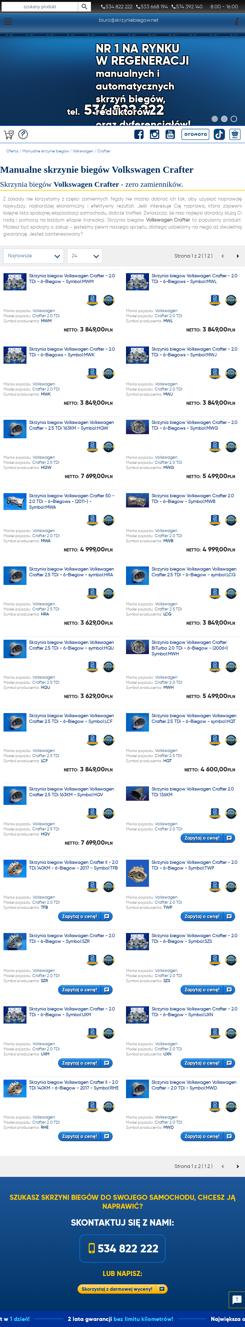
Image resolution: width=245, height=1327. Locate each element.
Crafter (103, 151)
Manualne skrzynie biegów (45, 151)
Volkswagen (83, 151)
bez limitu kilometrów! (158, 1319)
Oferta (12, 151)
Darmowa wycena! (23, 134)
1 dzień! (34, 1319)
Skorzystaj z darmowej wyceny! (117, 1289)
